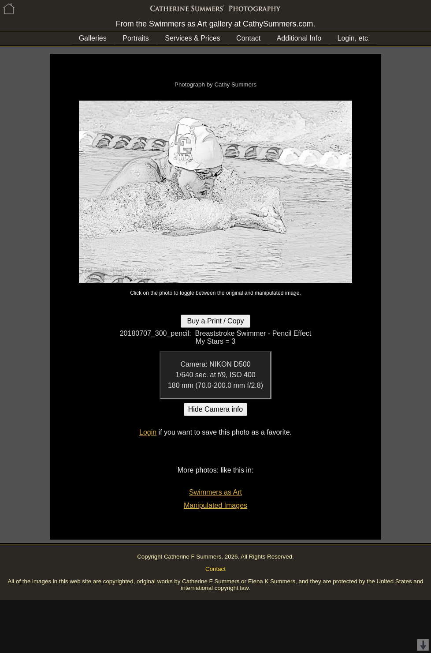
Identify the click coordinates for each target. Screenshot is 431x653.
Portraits (136, 38)
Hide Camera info (215, 409)
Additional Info (299, 38)
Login (147, 432)
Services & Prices (192, 38)
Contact (248, 38)
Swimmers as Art (215, 492)
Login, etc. (354, 38)
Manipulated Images (215, 505)
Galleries (93, 38)
